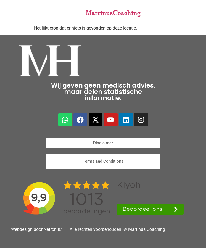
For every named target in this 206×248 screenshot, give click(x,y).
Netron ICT (54, 229)
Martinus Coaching (146, 229)
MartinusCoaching (113, 13)
